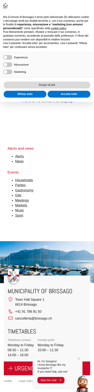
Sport (19, 215)
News (19, 161)
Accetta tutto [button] (69, 94)
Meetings (22, 200)
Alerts (19, 156)
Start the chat (50, 380)
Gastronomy (24, 190)
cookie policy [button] (58, 28)
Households (24, 180)
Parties (20, 185)
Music (19, 210)
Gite (18, 195)
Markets (21, 205)
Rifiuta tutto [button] (25, 94)
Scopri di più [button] (47, 84)
